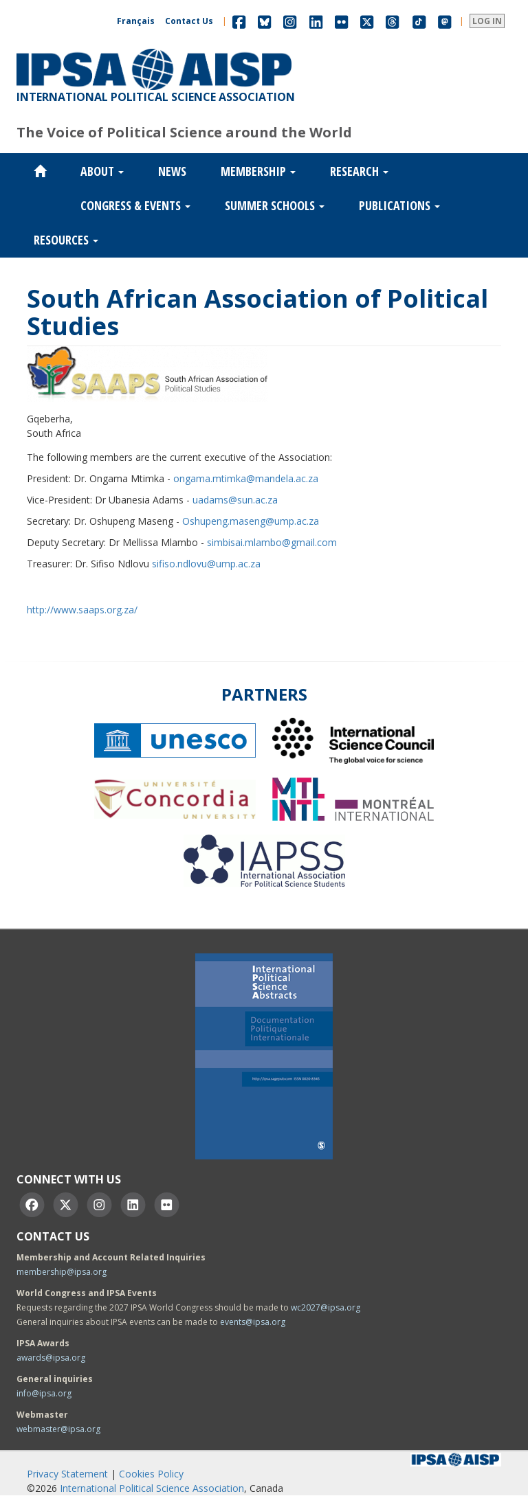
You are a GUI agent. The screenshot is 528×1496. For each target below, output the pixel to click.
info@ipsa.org (44, 1393)
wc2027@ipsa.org (325, 1307)
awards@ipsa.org (50, 1357)
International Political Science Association (152, 1488)
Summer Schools (274, 205)
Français (136, 21)
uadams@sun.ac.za (235, 499)
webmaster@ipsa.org (58, 1429)
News (172, 171)
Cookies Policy (151, 1473)
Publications (399, 205)
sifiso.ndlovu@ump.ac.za (206, 563)
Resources (66, 239)
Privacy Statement (67, 1473)
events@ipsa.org (252, 1322)
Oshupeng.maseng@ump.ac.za (250, 521)
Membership (258, 171)
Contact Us (189, 21)
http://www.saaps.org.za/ (82, 609)
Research (359, 171)
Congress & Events (135, 205)
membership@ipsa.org (61, 1272)
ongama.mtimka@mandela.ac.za (245, 478)
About (102, 171)
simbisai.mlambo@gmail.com (272, 542)
